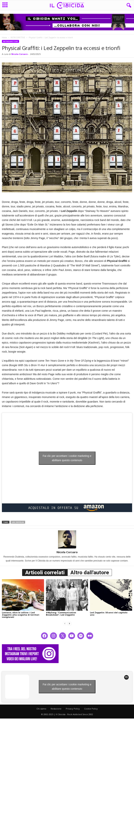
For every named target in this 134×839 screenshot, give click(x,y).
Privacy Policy (73, 708)
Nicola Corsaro (19, 54)
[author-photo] (67, 539)
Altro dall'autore (89, 572)
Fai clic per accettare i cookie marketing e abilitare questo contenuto (67, 458)
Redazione (56, 708)
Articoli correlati (45, 572)
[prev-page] (65, 623)
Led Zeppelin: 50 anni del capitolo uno (108, 613)
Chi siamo (41, 708)
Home (4, 37)
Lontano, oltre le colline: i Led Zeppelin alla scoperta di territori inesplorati (20, 614)
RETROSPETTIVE (18, 37)
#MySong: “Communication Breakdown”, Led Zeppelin (61, 613)
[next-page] (69, 623)
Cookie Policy (91, 708)
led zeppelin (18, 522)
